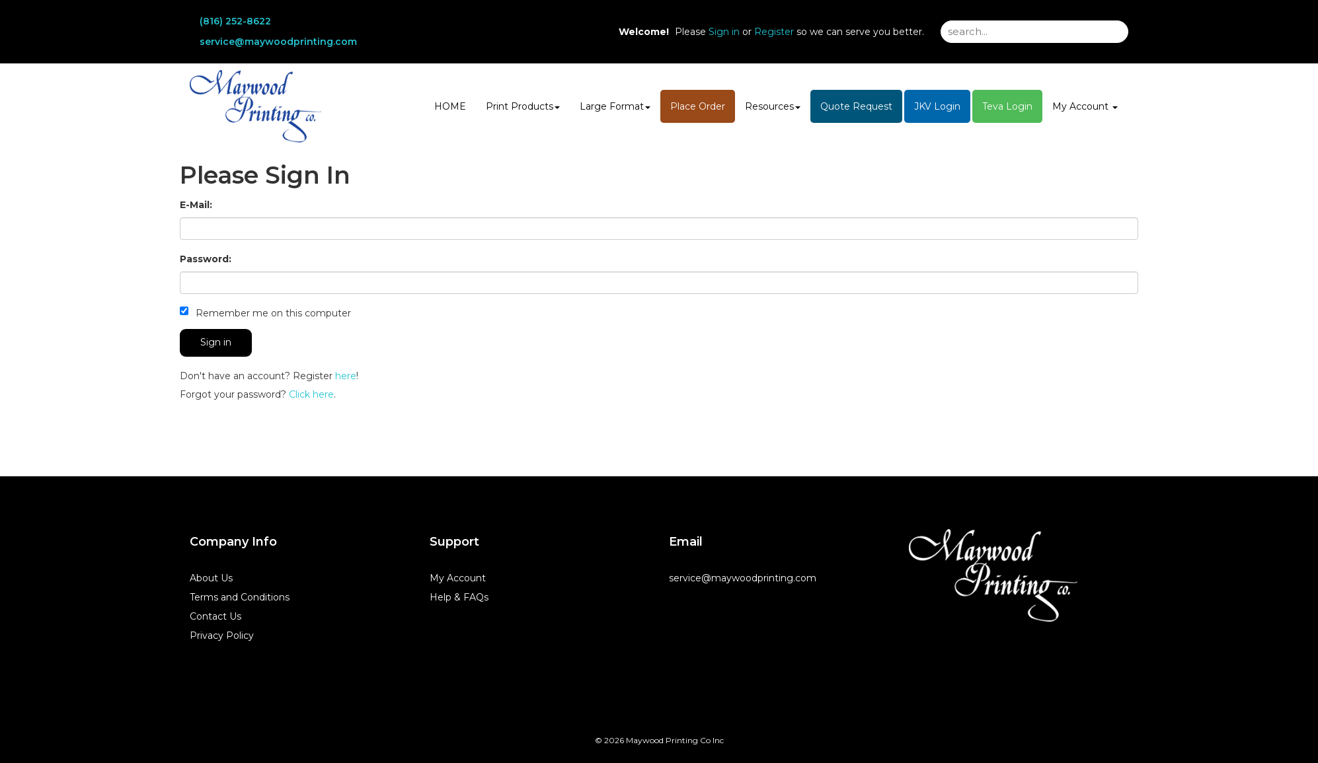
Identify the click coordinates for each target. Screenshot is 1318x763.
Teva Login (1007, 106)
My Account (458, 578)
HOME (450, 106)
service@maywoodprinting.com (278, 42)
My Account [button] (1085, 106)
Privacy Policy (222, 635)
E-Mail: (196, 205)
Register (774, 32)
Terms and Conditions (240, 597)
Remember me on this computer (265, 313)
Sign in (724, 32)
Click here (311, 394)
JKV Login (937, 106)
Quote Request (856, 106)
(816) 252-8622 (235, 21)
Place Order (697, 106)
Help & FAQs (459, 597)
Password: (205, 259)
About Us (211, 578)
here (345, 376)
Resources (772, 106)
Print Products (523, 106)
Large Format (615, 106)
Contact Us (215, 616)
